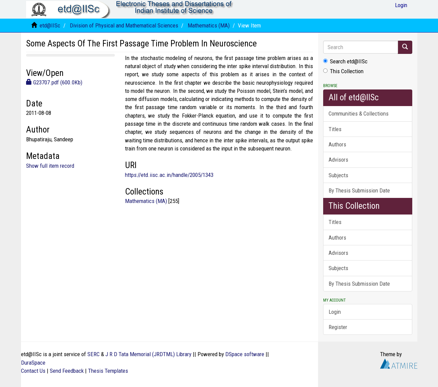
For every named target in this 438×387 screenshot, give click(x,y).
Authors (337, 144)
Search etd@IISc (345, 61)
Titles (335, 129)
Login (335, 311)
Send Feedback (67, 370)
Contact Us (33, 370)
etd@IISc (50, 25)
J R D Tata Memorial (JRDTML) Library (148, 354)
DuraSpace (33, 362)
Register (338, 327)
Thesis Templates (108, 370)
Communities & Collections (359, 113)
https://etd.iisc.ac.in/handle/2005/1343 (169, 174)
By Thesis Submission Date (359, 190)
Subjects (338, 175)
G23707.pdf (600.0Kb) (54, 82)
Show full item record (50, 165)
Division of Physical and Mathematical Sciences (124, 25)
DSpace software (244, 354)
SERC (93, 354)
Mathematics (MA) (209, 25)
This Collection (343, 71)
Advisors (338, 159)
